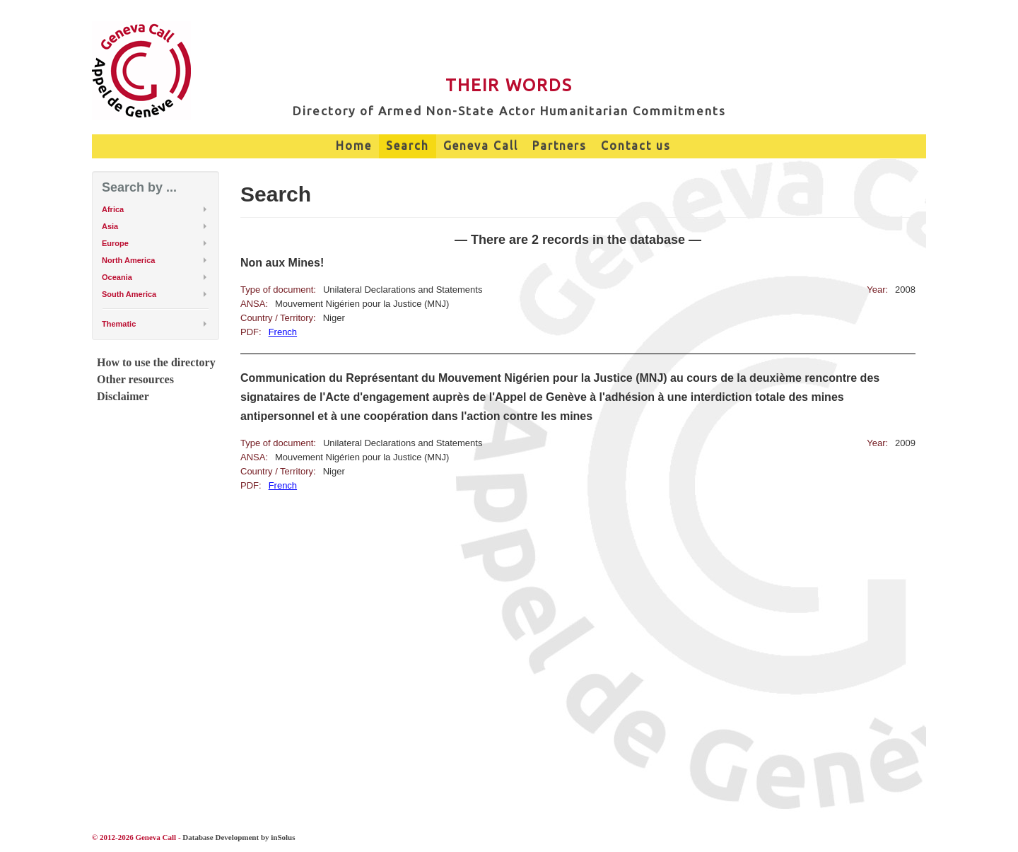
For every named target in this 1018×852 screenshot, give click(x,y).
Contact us (636, 145)
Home (354, 145)
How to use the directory (156, 362)
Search (407, 145)
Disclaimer (123, 396)
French (283, 332)
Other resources (135, 379)
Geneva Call (480, 145)
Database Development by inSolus (238, 837)
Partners (559, 145)
